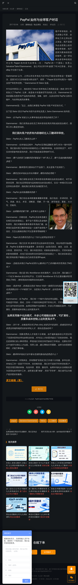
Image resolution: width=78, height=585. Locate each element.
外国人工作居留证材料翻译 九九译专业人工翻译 (61, 465)
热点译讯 (37, 25)
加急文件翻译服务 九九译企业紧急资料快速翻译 (61, 491)
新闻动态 (20, 9)
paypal (13, 421)
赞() (61, 25)
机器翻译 (62, 421)
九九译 (39, 3)
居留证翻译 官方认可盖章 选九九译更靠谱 (39, 465)
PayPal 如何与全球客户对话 (39, 20)
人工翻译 (52, 421)
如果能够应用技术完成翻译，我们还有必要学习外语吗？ (21, 433)
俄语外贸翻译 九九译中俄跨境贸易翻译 (39, 517)
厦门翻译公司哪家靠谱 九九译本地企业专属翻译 (39, 491)
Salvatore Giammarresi (28, 421)
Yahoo (43, 421)
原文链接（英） (14, 380)
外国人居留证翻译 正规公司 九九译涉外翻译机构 (16, 465)
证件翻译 (48, 552)
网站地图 (46, 576)
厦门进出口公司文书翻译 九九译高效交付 (16, 491)
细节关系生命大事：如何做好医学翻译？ (56, 432)
